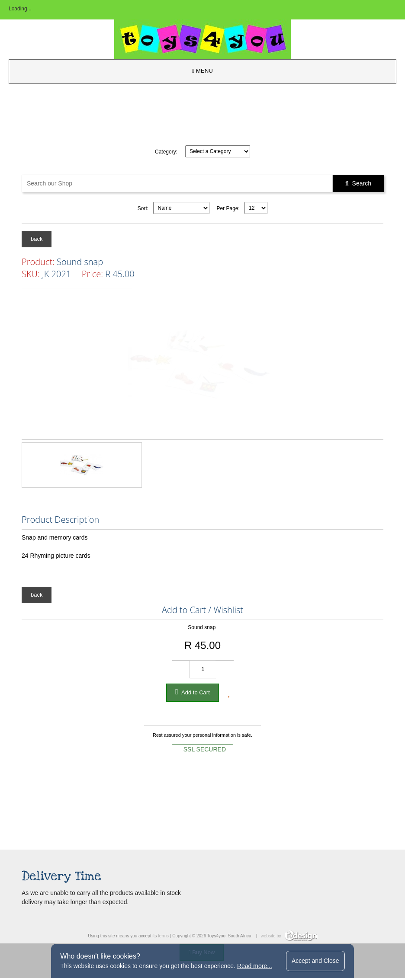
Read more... (254, 965)
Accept (315, 960)
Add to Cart (192, 691)
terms (163, 935)
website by (289, 935)
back (36, 239)
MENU (202, 70)
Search (358, 183)
